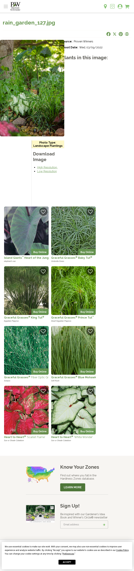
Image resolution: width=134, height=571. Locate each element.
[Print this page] (127, 34)
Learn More (73, 487)
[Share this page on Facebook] (108, 34)
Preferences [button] (68, 554)
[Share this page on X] (115, 34)
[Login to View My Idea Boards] (112, 4)
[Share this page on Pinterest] (121, 34)
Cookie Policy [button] (122, 550)
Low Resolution (47, 171)
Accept (67, 562)
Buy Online (40, 252)
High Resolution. (47, 167)
